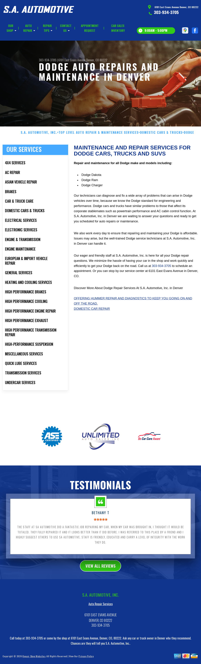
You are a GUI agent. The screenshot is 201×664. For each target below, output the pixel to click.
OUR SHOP (10, 28)
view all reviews (100, 568)
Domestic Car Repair (92, 311)
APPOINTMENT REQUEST (90, 28)
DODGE (189, 134)
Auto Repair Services (101, 606)
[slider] (100, 521)
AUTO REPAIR (27, 28)
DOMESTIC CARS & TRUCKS (161, 134)
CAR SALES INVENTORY (118, 28)
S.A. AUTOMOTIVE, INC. (39, 134)
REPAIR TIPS (47, 28)
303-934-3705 (166, 12)
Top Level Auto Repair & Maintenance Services (99, 134)
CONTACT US (65, 28)
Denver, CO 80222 (96, 60)
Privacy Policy (86, 658)
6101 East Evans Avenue (72, 60)
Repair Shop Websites (33, 658)
